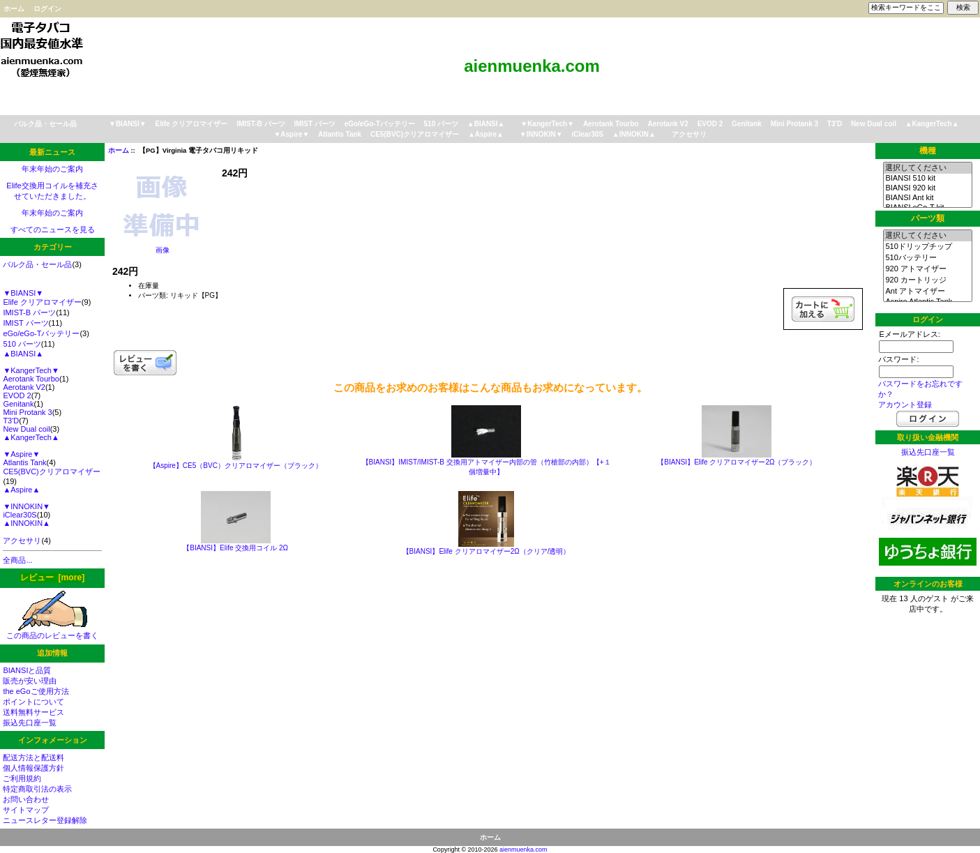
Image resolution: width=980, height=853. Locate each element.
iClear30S (587, 134)
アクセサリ (689, 134)
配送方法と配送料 (33, 757)
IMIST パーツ (314, 124)
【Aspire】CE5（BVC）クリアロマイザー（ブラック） (235, 465)
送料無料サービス (33, 712)
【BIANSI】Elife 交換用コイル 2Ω (235, 548)
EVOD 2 (710, 124)
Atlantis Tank (339, 134)
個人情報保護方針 (33, 768)
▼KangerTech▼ (547, 124)
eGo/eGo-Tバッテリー (380, 124)
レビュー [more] (52, 577)
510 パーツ (441, 124)
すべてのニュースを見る (52, 229)
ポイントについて (33, 701)
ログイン (47, 9)
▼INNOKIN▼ (541, 134)
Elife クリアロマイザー (191, 124)
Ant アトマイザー (927, 291)
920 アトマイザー (927, 269)
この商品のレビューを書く (52, 632)
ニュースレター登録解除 (45, 820)
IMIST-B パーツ (260, 124)
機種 (927, 151)
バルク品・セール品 (45, 124)
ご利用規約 (22, 778)
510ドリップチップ (927, 246)
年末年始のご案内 (52, 169)
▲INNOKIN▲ (634, 134)
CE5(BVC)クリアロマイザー (414, 134)
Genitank (747, 124)
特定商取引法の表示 (37, 789)
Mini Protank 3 (794, 124)
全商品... (17, 560)
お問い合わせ (26, 799)
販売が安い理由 (29, 681)
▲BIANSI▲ (486, 124)
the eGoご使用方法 (35, 691)
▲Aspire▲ (486, 134)
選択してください (927, 168)
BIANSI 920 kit (927, 188)
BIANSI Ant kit (927, 198)
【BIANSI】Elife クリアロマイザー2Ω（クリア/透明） (486, 551)
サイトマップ (26, 810)
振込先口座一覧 (29, 722)
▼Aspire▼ (291, 134)
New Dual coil (873, 124)
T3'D (834, 124)
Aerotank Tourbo (611, 124)
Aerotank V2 (668, 124)
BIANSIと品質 (27, 670)
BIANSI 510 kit (927, 178)
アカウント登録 (905, 404)
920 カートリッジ (927, 280)
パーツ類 (927, 218)
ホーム (13, 9)
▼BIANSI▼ (127, 124)
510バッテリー (927, 258)
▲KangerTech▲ (932, 124)
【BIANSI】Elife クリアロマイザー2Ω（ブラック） (736, 462)
